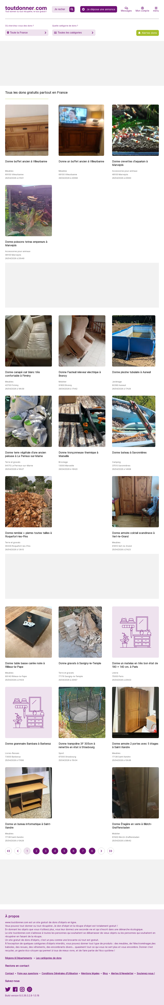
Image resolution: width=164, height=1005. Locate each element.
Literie (115, 673)
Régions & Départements (18, 958)
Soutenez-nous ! (146, 973)
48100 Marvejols (120, 174)
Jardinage (117, 381)
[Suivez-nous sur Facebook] (15, 990)
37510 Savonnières (121, 465)
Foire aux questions (27, 973)
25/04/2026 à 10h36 (121, 760)
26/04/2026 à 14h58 (121, 469)
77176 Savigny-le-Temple (71, 676)
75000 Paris (117, 676)
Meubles (9, 171)
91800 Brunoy (65, 385)
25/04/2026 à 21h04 (14, 680)
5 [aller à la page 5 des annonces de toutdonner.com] (64, 851)
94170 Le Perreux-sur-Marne (19, 465)
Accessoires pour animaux (124, 171)
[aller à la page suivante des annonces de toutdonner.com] (101, 851)
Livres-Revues (12, 753)
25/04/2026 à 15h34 (68, 760)
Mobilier (62, 381)
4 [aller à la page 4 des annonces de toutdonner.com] (55, 851)
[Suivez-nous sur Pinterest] (29, 990)
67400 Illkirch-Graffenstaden (125, 837)
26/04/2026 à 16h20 (68, 469)
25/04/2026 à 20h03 (121, 680)
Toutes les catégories (70, 32)
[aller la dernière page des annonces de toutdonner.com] (110, 851)
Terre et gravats (12, 462)
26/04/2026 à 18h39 (14, 389)
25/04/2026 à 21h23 (121, 549)
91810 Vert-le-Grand (122, 546)
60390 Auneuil (119, 385)
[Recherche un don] (61, 9)
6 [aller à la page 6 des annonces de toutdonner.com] (73, 851)
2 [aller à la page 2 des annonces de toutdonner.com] (36, 851)
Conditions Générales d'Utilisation (60, 973)
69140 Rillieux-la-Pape (16, 676)
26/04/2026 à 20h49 (14, 258)
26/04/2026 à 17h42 (68, 389)
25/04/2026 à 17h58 (14, 760)
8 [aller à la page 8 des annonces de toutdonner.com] (92, 851)
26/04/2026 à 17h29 (121, 389)
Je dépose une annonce (98, 9)
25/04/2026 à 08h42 (121, 840)
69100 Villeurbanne (14, 174)
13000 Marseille (66, 465)
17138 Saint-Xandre (121, 757)
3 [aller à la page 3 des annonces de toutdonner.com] (45, 851)
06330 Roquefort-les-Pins (17, 546)
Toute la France (19, 32)
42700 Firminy (12, 385)
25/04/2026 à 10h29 (14, 840)
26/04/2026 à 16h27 (14, 469)
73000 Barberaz (13, 757)
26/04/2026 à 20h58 (68, 178)
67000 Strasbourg (67, 757)
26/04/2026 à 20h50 (121, 178)
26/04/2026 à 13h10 (14, 549)
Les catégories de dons (49, 958)
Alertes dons (149, 32)
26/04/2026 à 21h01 (14, 178)
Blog (105, 973)
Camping (116, 462)
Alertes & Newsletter (122, 973)
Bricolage (63, 462)
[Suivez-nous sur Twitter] (7, 990)
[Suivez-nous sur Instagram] (22, 990)
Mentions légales (90, 973)
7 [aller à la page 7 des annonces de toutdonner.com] (83, 851)
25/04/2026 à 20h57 (68, 680)
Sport (61, 753)
